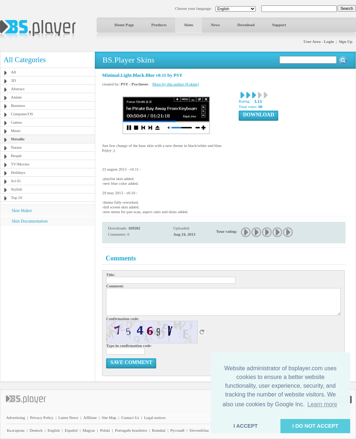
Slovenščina (199, 430)
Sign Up (345, 41)
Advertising (15, 417)
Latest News (68, 417)
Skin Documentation (30, 221)
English (54, 430)
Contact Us (130, 417)
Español (71, 430)
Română (159, 430)
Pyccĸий (177, 430)
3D (13, 80)
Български (16, 430)
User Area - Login (319, 41)
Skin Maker (22, 210)
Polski (105, 430)
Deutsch (36, 430)
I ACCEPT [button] (246, 426)
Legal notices (155, 417)
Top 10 (16, 197)
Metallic (18, 139)
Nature (16, 147)
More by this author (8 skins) (175, 84)
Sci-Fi (16, 181)
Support (279, 25)
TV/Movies (20, 164)
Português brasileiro (131, 430)
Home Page (124, 25)
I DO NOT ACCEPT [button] (315, 426)
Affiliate (90, 417)
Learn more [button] (322, 404)
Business (18, 105)
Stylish (16, 189)
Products (158, 25)
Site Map (109, 417)
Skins (188, 25)
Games (16, 122)
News (215, 25)
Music (16, 130)
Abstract (17, 89)
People (16, 155)
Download (246, 25)
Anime (16, 97)
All (13, 72)
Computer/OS (22, 114)
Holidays (18, 172)
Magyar (88, 430)
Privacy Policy (41, 417)
